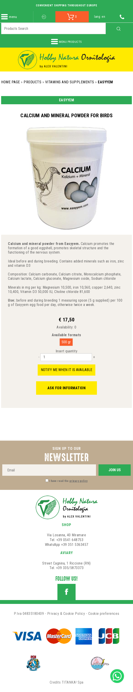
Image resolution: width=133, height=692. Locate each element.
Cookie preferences (103, 613)
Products (32, 82)
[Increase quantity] (94, 357)
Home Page (10, 82)
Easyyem (105, 82)
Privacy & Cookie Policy (66, 613)
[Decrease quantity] (38, 357)
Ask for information (66, 388)
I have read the (68, 481)
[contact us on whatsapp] (117, 676)
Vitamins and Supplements (69, 82)
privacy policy (78, 481)
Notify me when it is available (66, 370)
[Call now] (122, 17)
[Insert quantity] (66, 357)
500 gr (66, 342)
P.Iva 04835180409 (29, 613)
